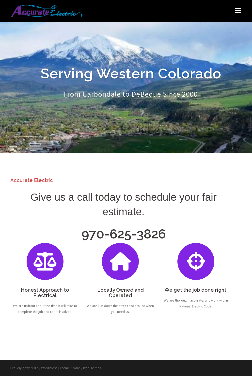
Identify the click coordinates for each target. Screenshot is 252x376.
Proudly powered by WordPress (34, 368)
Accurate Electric (31, 180)
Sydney (76, 368)
